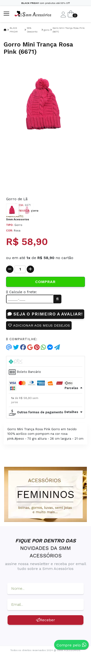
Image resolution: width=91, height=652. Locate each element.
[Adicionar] (30, 269)
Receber (45, 620)
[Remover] (9, 269)
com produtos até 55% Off (45, 3)
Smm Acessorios (17, 219)
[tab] (45, 361)
